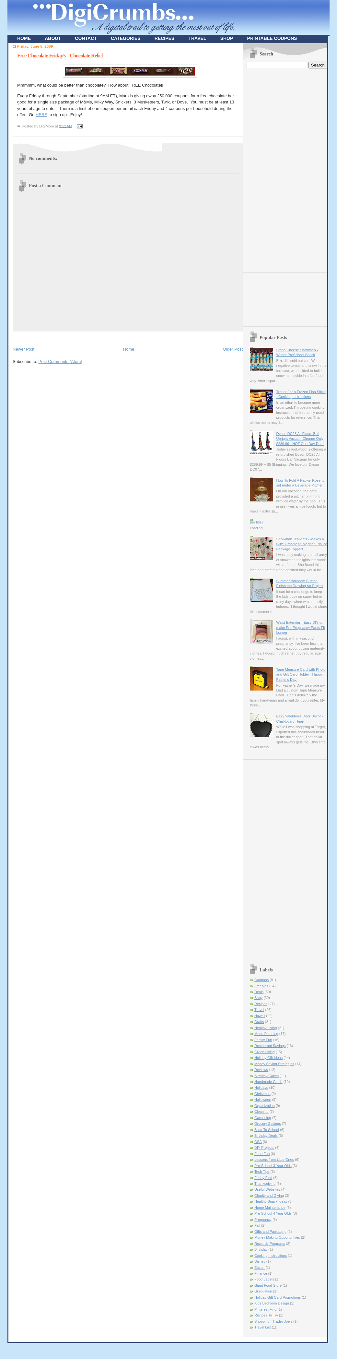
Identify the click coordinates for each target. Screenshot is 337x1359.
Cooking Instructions (270, 1255)
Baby (258, 998)
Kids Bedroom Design (271, 1303)
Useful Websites (267, 1189)
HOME (24, 38)
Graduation (263, 1291)
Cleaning (261, 1111)
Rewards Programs (269, 1243)
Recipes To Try (266, 1315)
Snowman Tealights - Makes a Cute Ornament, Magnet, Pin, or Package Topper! (301, 544)
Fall (257, 1225)
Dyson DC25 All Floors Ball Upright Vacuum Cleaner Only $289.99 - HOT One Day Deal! (300, 439)
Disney (259, 1261)
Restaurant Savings (269, 1046)
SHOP (226, 38)
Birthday (261, 1249)
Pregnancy (263, 1219)
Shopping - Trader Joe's (273, 1321)
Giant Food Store (268, 1285)
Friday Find (263, 1178)
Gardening (262, 1118)
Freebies (261, 986)
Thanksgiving (264, 1183)
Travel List (262, 1327)
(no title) (256, 522)
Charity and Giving (269, 1195)
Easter (259, 1267)
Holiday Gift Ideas (268, 1058)
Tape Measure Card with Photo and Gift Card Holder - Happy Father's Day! (300, 674)
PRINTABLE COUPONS (272, 38)
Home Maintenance (269, 1207)
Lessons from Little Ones (274, 1159)
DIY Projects (264, 1147)
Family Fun (263, 1040)
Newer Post (23, 349)
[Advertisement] (88, 337)
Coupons (261, 980)
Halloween (262, 1099)
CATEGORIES (126, 38)
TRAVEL (197, 38)
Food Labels (264, 1279)
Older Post (233, 349)
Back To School (266, 1130)
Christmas (262, 1094)
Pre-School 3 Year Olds (273, 1166)
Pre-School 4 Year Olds (273, 1213)
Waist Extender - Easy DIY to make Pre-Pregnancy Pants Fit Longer (300, 627)
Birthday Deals (266, 1135)
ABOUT (53, 38)
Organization (264, 1106)
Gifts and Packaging (270, 1231)
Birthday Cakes (266, 1076)
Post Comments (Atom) (60, 361)
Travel (259, 1010)
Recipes (260, 1004)
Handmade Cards (268, 1082)
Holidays (261, 1087)
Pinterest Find (265, 1309)
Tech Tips (262, 1171)
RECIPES (164, 38)
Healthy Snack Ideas (270, 1201)
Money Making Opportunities (277, 1237)
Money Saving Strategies (274, 1064)
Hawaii (259, 1016)
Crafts (259, 1022)
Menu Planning (266, 1034)
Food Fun (262, 1154)
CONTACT (86, 38)
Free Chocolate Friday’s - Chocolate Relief (60, 56)
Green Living (264, 1052)
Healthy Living (265, 1028)
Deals (258, 992)
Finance (260, 1273)
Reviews (261, 1070)
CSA (258, 1142)
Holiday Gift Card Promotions (277, 1297)
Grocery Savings (267, 1123)
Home (128, 349)
